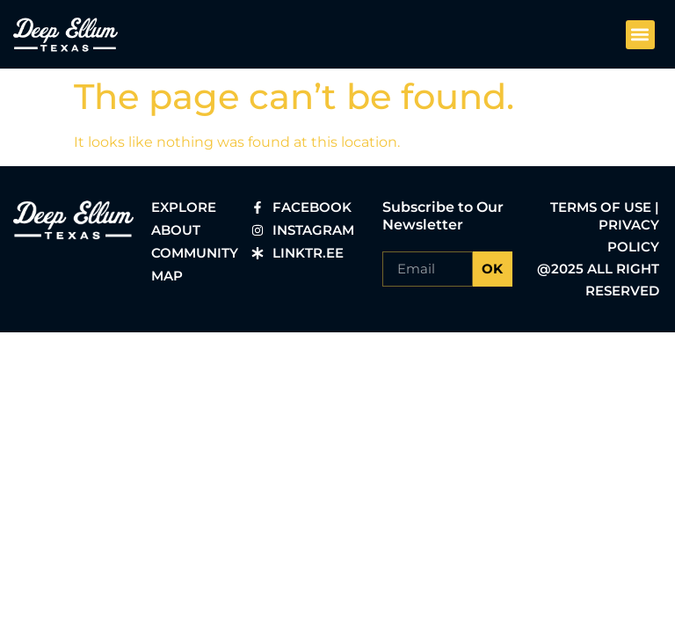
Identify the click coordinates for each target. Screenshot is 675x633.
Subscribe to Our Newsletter (443, 216)
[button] (640, 34)
